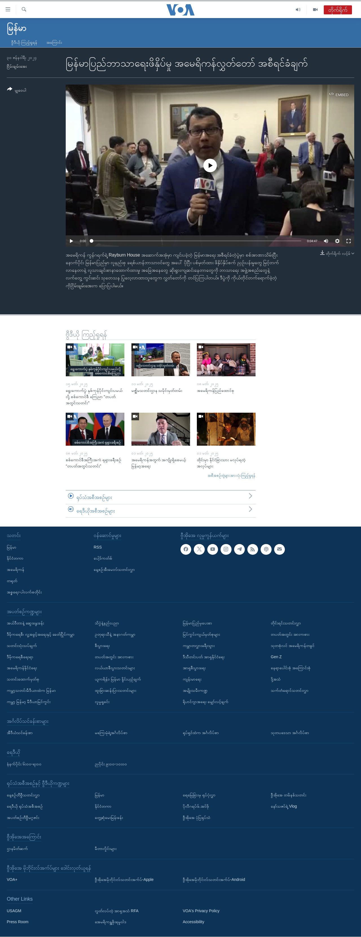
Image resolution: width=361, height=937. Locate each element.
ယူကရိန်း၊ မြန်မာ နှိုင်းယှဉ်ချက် (118, 679)
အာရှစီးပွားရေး (194, 668)
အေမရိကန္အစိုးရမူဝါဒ (110, 922)
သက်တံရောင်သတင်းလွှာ (290, 690)
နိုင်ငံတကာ (15, 558)
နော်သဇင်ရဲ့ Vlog (284, 806)
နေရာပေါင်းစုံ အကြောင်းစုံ (291, 668)
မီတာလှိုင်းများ (105, 848)
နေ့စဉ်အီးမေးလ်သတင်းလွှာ (114, 569)
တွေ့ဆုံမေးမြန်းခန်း (109, 817)
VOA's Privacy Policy (201, 911)
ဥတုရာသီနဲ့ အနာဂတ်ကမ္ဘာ (115, 634)
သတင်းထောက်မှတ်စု (23, 679)
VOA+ (12, 880)
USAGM (14, 911)
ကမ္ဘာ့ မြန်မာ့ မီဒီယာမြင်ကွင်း (28, 701)
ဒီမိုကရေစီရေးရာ (20, 657)
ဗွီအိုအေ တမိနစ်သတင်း (288, 795)
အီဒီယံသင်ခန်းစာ (20, 733)
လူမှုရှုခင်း (102, 701)
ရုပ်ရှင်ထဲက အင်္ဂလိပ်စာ (201, 733)
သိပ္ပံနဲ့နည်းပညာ (107, 623)
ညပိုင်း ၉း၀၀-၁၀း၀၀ (111, 764)
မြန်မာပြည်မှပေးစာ (197, 623)
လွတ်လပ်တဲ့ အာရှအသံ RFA (116, 911)
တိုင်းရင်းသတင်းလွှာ (286, 623)
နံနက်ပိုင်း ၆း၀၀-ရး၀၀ (24, 764)
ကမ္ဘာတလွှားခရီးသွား (199, 645)
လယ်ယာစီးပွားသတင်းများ (115, 668)
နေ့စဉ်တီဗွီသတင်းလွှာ (23, 795)
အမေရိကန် (15, 569)
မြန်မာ (11, 547)
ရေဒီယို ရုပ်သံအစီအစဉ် (25, 806)
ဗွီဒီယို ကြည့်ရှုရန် (24, 42)
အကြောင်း (54, 42)
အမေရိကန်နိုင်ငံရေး (22, 668)
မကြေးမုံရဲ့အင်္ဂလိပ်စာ (111, 733)
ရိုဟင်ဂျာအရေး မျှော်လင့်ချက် (205, 701)
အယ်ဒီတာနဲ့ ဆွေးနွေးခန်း (25, 623)
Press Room (17, 922)
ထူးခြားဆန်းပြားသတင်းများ (115, 690)
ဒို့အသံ (276, 679)
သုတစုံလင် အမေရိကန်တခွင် (292, 645)
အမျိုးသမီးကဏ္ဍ (195, 690)
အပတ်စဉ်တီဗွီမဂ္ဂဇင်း (23, 817)
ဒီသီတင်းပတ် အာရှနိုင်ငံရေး (203, 657)
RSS (98, 547)
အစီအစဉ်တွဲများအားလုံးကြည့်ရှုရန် (232, 475)
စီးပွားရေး (102, 645)
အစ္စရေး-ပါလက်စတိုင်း (24, 592)
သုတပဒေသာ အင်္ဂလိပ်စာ (290, 733)
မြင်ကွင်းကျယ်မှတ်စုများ (201, 634)
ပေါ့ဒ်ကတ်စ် (103, 558)
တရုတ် (12, 580)
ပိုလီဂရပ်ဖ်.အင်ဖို (196, 806)
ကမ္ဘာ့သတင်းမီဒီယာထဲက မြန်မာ (31, 690)
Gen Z (276, 657)
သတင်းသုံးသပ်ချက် (22, 645)
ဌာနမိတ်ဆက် (17, 848)
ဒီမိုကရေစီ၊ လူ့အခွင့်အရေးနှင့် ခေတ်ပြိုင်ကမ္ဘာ (40, 634)
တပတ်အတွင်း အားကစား (114, 657)
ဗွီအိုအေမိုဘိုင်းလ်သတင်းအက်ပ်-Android (214, 880)
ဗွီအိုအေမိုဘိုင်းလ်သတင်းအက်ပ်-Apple (124, 880)
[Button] (16, 91)
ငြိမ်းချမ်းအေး (17, 66)
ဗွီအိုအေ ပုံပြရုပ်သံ (196, 817)
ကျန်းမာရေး (192, 679)
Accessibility (193, 922)
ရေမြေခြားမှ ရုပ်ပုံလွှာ (199, 795)
